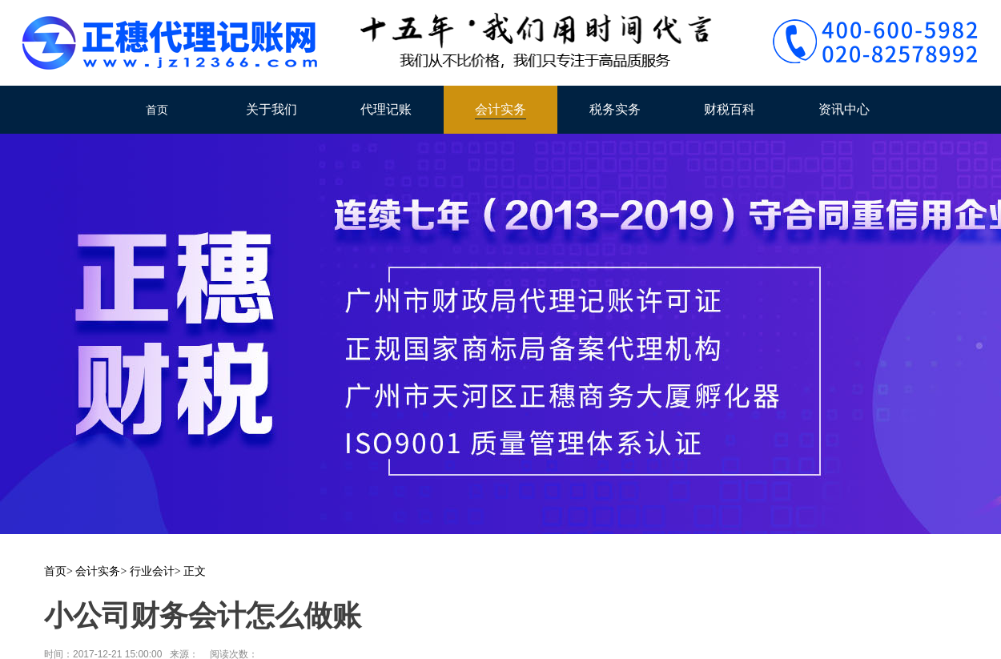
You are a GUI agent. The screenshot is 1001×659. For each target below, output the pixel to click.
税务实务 (615, 109)
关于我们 (271, 109)
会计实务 (500, 109)
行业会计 (152, 571)
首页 (157, 109)
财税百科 (729, 109)
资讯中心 (844, 109)
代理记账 (386, 109)
